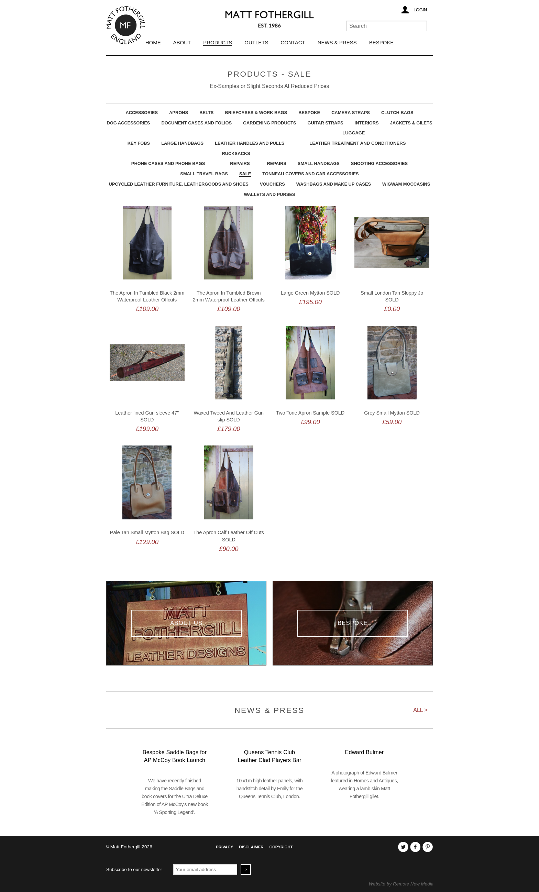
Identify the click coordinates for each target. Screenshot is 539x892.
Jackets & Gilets (411, 122)
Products (217, 42)
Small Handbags (319, 163)
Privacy (224, 847)
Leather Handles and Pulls (249, 143)
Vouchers (272, 184)
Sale (245, 173)
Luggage (353, 132)
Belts (206, 112)
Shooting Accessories (379, 163)
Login (420, 9)
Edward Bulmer (364, 752)
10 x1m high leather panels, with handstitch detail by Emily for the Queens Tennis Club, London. (269, 788)
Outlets (256, 42)
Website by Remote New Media (401, 884)
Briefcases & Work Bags (256, 112)
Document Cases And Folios (196, 122)
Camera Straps (350, 112)
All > (420, 710)
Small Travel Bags (204, 173)
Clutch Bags (397, 112)
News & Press (337, 42)
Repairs (240, 163)
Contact (292, 42)
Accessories (141, 112)
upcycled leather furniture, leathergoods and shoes (179, 184)
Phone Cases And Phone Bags (168, 163)
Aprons (178, 112)
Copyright (281, 847)
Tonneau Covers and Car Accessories (310, 173)
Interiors (367, 122)
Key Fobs (139, 143)
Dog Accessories (128, 122)
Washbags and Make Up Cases (333, 184)
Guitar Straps (325, 122)
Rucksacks (236, 153)
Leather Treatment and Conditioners (357, 143)
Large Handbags (182, 143)
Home (153, 42)
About (182, 42)
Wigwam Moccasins (406, 184)
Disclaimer (251, 847)
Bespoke (381, 42)
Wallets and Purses (269, 194)
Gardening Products (269, 122)
